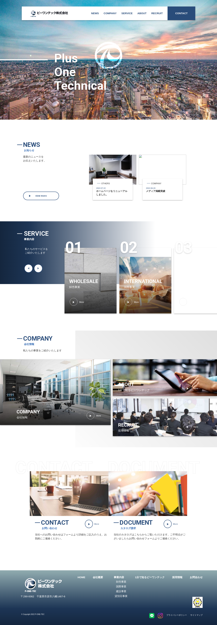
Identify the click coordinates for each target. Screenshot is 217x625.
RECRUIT (157, 13)
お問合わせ (196, 577)
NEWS (95, 13)
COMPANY (110, 13)
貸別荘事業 (121, 596)
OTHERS (105, 183)
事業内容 (119, 577)
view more (41, 195)
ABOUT (141, 13)
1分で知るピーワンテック (150, 577)
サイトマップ (196, 615)
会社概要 (98, 577)
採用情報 (177, 577)
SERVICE (127, 13)
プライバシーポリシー (176, 615)
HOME (81, 577)
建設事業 (121, 591)
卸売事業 (121, 581)
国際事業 (121, 586)
